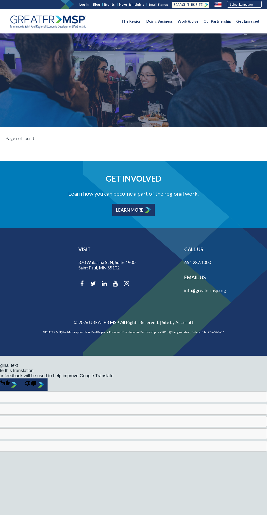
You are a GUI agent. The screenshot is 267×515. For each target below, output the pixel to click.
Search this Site (188, 5)
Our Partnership (217, 21)
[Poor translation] (34, 384)
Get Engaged (247, 21)
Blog (96, 4)
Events (109, 4)
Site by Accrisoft (177, 322)
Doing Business (159, 21)
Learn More (130, 210)
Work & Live (188, 21)
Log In (84, 4)
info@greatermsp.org (205, 290)
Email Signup (158, 4)
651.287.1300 (197, 262)
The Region (131, 21)
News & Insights (131, 4)
